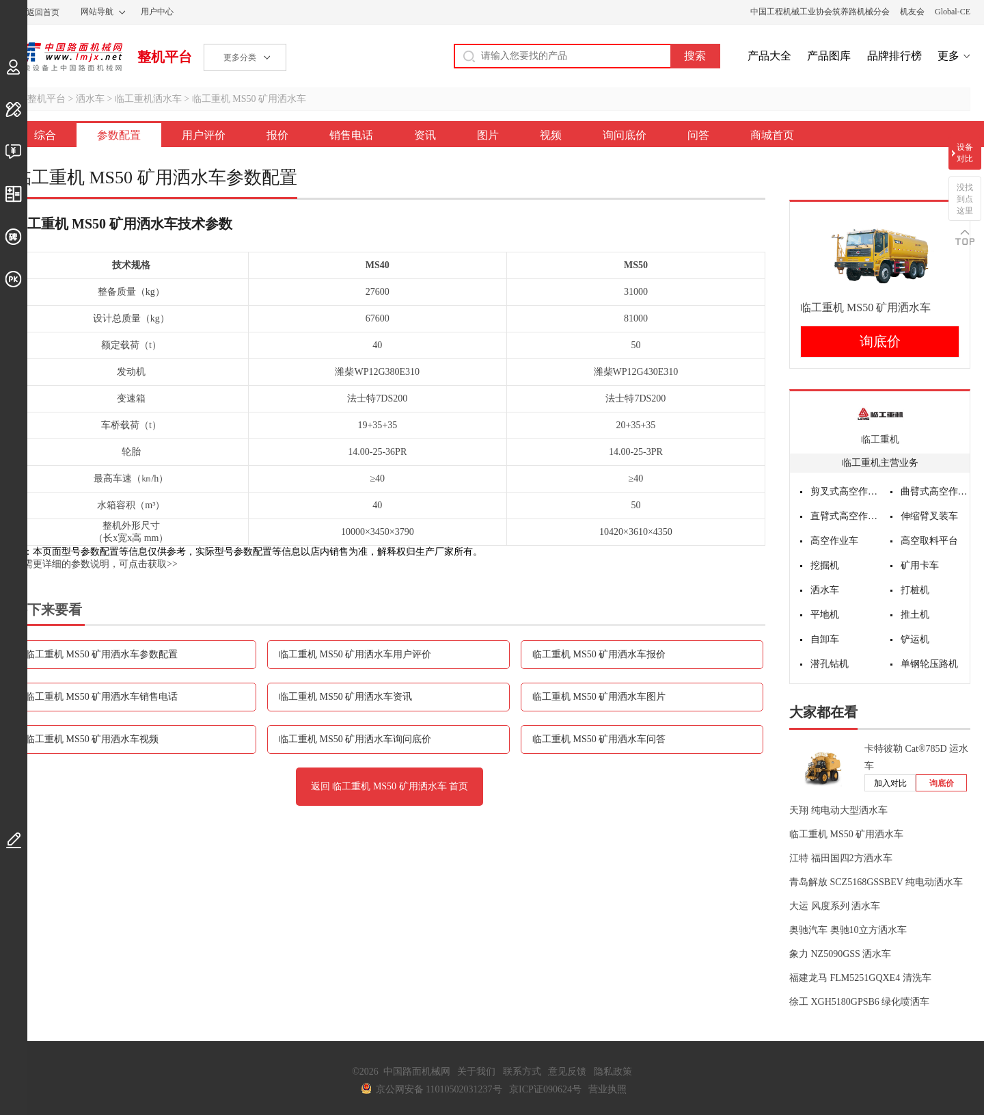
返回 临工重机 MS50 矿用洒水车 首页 (389, 786)
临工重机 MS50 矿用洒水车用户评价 (355, 654)
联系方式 (522, 1071)
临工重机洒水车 (148, 99)
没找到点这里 (965, 199)
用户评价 (204, 135)
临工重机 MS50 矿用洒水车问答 (599, 739)
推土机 (915, 614)
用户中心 (157, 11)
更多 (948, 56)
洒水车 (90, 99)
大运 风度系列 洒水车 (834, 906)
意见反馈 (567, 1071)
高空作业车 (834, 541)
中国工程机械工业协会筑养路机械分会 (820, 11)
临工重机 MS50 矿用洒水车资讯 (345, 697)
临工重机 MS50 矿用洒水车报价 (599, 654)
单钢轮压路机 (929, 664)
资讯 (425, 135)
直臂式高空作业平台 (845, 516)
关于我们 (476, 1071)
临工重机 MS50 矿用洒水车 (249, 99)
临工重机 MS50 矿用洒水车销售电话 (101, 697)
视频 (551, 135)
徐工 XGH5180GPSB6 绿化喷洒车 (859, 1002)
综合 (45, 135)
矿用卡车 (920, 565)
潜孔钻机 (829, 664)
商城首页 (772, 135)
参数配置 (119, 135)
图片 (488, 135)
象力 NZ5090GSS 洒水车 (840, 954)
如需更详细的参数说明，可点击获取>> (96, 564)
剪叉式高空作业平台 (845, 491)
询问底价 (624, 135)
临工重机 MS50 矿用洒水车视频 (92, 739)
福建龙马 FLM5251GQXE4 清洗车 (860, 978)
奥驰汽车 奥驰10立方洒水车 (848, 930)
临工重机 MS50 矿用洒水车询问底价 (355, 739)
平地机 (824, 614)
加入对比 (890, 783)
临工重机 (880, 439)
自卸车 (824, 639)
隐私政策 (613, 1071)
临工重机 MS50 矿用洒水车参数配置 (101, 654)
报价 (277, 135)
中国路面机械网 (68, 56)
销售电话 (351, 135)
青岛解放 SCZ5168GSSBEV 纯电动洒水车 (876, 882)
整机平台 (164, 56)
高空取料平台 (929, 541)
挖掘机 (824, 565)
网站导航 (97, 11)
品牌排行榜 (894, 56)
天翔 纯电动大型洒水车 (838, 810)
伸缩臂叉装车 (929, 516)
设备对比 (965, 152)
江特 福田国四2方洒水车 (840, 858)
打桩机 (915, 590)
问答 (698, 135)
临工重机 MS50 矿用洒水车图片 (599, 697)
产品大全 (769, 56)
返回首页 (43, 12)
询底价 (880, 341)
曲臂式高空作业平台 (935, 491)
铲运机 (915, 639)
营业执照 (607, 1089)
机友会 (912, 11)
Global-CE (952, 11)
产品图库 (829, 56)
